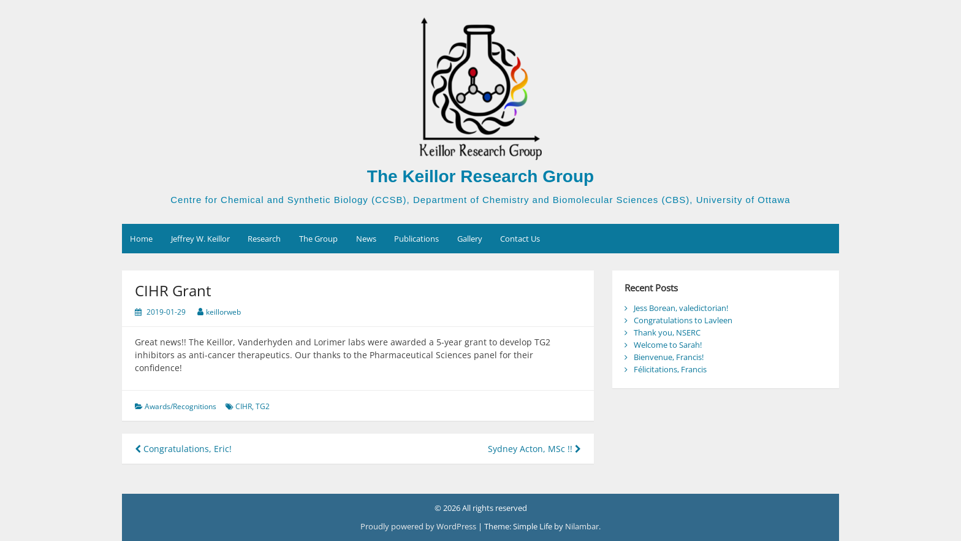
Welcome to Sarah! (668, 344)
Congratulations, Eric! (183, 449)
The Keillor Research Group (480, 176)
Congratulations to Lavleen (683, 320)
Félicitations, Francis (670, 369)
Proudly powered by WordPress (419, 526)
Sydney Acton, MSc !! (534, 449)
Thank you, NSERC (667, 332)
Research (264, 238)
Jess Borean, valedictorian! (681, 307)
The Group (318, 238)
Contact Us (520, 238)
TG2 (263, 406)
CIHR (243, 406)
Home (141, 238)
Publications (416, 238)
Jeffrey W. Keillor (200, 238)
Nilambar (582, 526)
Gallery (469, 238)
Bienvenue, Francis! (669, 357)
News (366, 238)
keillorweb (223, 312)
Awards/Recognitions (180, 406)
